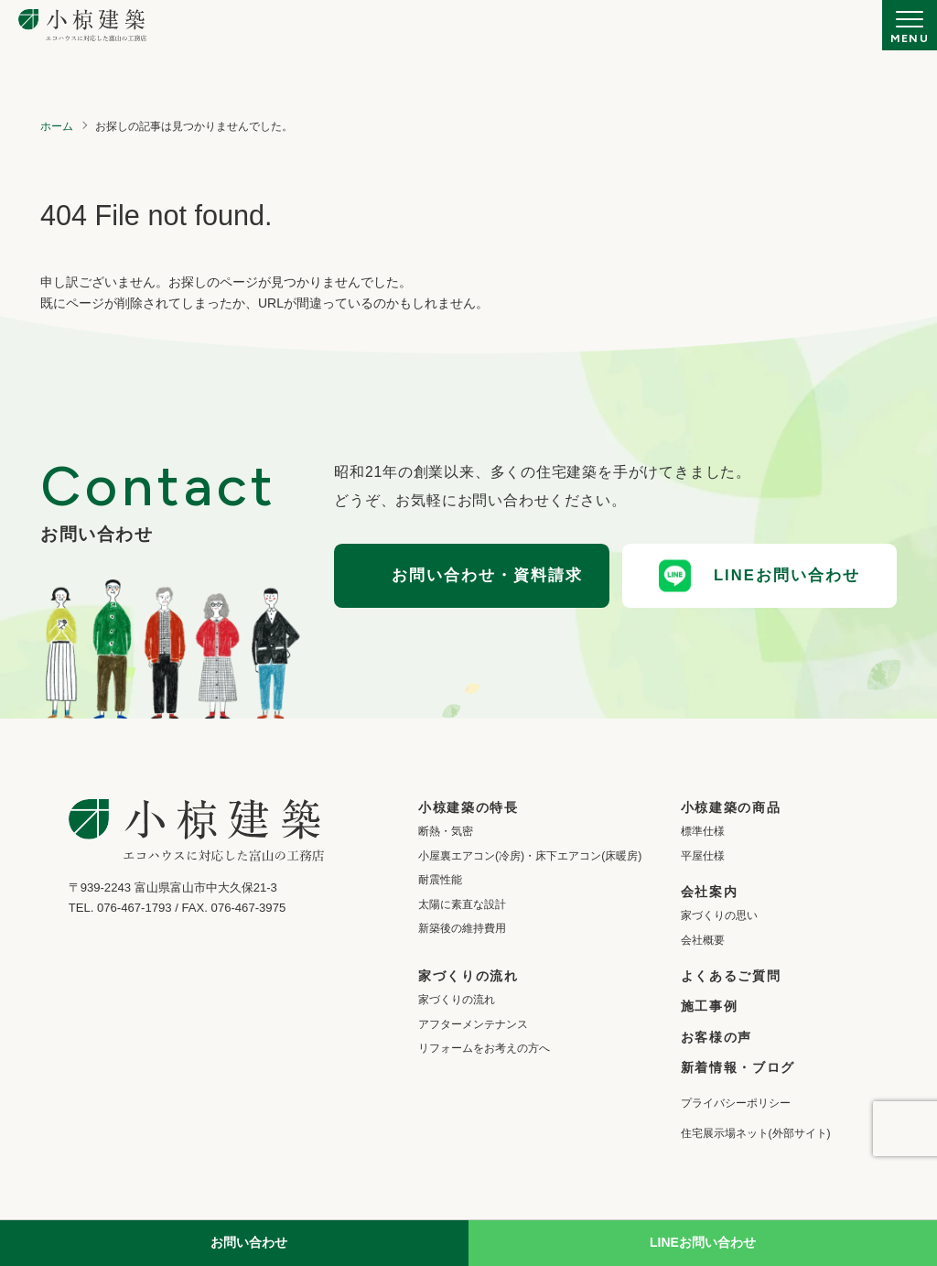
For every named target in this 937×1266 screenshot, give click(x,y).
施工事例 (709, 1006)
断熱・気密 (445, 831)
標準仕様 (703, 831)
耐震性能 (440, 879)
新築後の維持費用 (462, 928)
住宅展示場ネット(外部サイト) (756, 1133)
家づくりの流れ (456, 999)
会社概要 (703, 940)
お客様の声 (716, 1037)
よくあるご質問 (731, 975)
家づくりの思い (719, 915)
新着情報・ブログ (738, 1067)
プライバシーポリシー (736, 1103)
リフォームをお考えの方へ (484, 1048)
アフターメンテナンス (473, 1024)
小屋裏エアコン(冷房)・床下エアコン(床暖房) (529, 855)
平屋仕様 (703, 855)
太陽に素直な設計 (462, 904)
